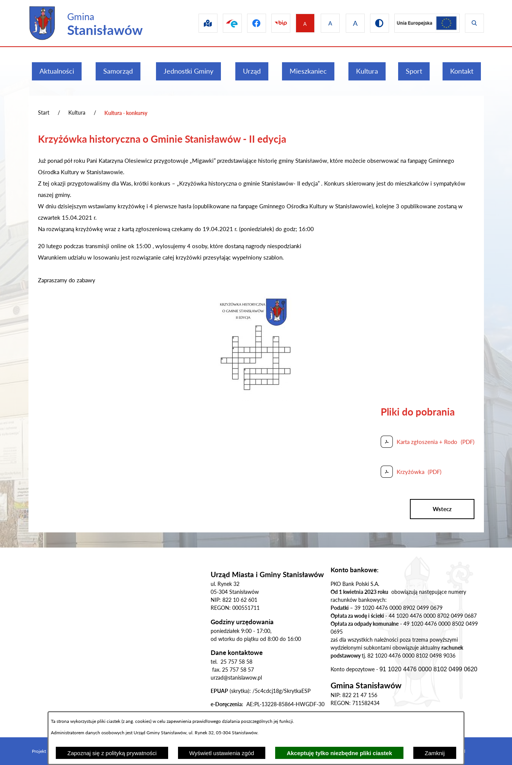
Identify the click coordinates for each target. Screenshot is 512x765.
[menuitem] (57, 71)
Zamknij (435, 753)
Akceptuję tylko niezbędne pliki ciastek (339, 753)
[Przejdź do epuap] (223, 23)
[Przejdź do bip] (274, 23)
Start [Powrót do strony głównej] (43, 112)
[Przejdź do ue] (425, 23)
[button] (256, 398)
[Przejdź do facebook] (248, 23)
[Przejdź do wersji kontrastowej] (376, 23)
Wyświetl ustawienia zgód (221, 753)
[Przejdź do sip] (197, 23)
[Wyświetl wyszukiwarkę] (474, 23)
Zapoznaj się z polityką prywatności (111, 753)
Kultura (76, 112)
